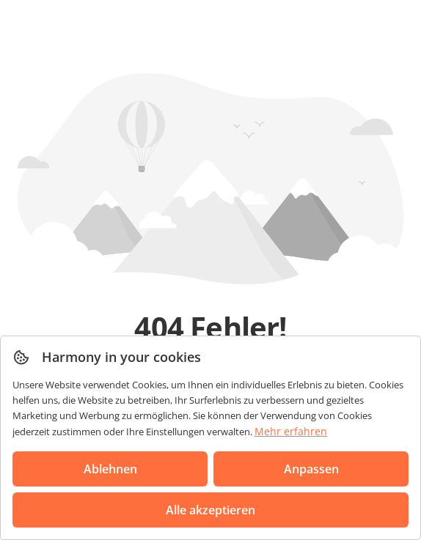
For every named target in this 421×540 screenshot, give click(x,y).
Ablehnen (110, 469)
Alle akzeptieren (210, 510)
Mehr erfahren (291, 431)
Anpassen (311, 469)
